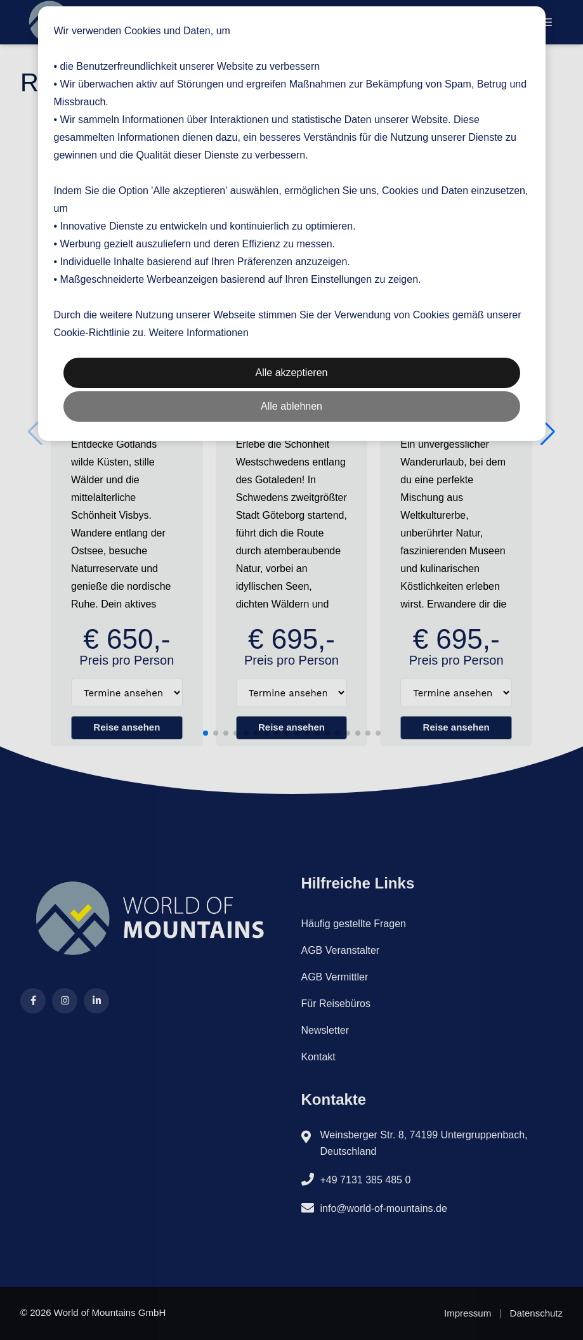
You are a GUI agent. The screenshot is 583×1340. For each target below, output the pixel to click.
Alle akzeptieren (292, 372)
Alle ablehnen (291, 406)
